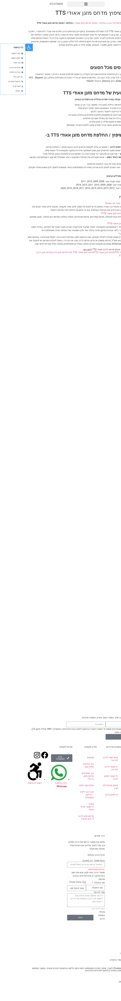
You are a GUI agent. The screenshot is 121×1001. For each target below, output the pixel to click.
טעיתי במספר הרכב (75, 915)
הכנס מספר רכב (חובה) (68, 861)
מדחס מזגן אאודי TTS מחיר (55, 252)
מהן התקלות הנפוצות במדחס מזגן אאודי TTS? (97, 213)
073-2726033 (30, 4)
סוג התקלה (73, 883)
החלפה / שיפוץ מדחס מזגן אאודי (64, 23)
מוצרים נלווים (110, 796)
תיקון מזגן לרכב (109, 770)
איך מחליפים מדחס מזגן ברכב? (62, 776)
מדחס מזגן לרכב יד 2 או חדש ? (60, 817)
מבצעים (113, 815)
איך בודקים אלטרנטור (63, 765)
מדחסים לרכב (110, 777)
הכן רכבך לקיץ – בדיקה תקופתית (61, 794)
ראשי (107, 23)
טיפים (114, 802)
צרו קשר (115, 55)
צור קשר (113, 822)
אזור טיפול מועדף (52, 882)
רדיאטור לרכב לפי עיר (86, 768)
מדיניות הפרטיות (102, 732)
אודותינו (113, 764)
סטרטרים (112, 790)
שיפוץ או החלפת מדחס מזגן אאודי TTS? (100, 223)
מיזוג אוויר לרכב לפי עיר (85, 759)
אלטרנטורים (111, 783)
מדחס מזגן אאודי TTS (78, 252)
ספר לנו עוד (73, 892)
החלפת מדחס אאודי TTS (101, 252)
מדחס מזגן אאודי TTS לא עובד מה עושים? (99, 203)
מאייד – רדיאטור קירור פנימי (61, 807)
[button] (60, 4)
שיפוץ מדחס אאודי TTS (105, 255)
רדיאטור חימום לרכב (85, 777)
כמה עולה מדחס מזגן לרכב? (106, 233)
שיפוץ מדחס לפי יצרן (92, 23)
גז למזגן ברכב (86, 794)
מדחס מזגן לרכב (34, 252)
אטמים (65, 757)
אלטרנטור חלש (61, 785)
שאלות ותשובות (109, 809)
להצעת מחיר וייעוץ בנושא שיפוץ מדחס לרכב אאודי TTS (89, 249)
